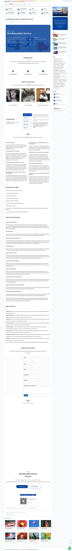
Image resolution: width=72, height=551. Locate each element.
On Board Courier (23, 8)
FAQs (64, 110)
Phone (25, 369)
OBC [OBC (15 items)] (60, 73)
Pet (14, 21)
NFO (33, 8)
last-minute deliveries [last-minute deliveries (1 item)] (62, 70)
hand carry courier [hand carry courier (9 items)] (55, 67)
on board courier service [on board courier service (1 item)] (56, 74)
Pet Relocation (23, 12)
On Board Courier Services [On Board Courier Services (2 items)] (57, 76)
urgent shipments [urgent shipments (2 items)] (62, 86)
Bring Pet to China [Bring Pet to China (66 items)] (55, 61)
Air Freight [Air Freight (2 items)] (60, 58)
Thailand (45, 125)
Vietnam (34, 127)
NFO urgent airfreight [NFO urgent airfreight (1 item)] (56, 73)
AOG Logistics (46, 10)
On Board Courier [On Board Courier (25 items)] (64, 73)
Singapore (37, 125)
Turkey (34, 126)
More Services (34, 486)
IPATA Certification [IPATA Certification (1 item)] (55, 70)
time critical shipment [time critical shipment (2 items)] (56, 86)
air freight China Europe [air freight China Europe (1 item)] (56, 60)
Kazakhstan (46, 122)
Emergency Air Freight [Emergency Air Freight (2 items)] (56, 64)
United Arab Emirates (39, 126)
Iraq (41, 122)
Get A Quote (14, 1)
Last (32, 361)
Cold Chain (46, 12)
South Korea (41, 125)
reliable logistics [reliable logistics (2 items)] (65, 80)
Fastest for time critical (23, 10)
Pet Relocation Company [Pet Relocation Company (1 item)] (56, 77)
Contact (61, 110)
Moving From (26, 374)
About (54, 110)
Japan (43, 122)
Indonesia (36, 122)
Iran (39, 122)
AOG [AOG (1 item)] (61, 60)
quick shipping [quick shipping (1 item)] (60, 80)
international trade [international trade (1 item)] (61, 67)
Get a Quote (23, 494)
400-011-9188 (22, 1)
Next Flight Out (34, 10)
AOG (45, 8)
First (24, 361)
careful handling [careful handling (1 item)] (61, 61)
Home (12, 21)
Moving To (26, 380)
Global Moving (11, 12)
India (34, 122)
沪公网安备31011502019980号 (33, 549)
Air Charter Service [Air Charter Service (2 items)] (56, 58)
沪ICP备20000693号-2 (24, 549)
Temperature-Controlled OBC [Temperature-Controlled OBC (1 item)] (60, 83)
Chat (34, 494)
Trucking (33, 12)
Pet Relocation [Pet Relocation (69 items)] (63, 76)
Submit (26, 395)
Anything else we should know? (30, 385)
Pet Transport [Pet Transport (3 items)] (55, 80)
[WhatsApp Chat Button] (69, 548)
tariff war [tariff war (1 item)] (54, 83)
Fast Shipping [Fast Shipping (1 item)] (62, 64)
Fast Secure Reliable (11, 10)
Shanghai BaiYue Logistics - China (14, 549)
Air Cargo (10, 8)
